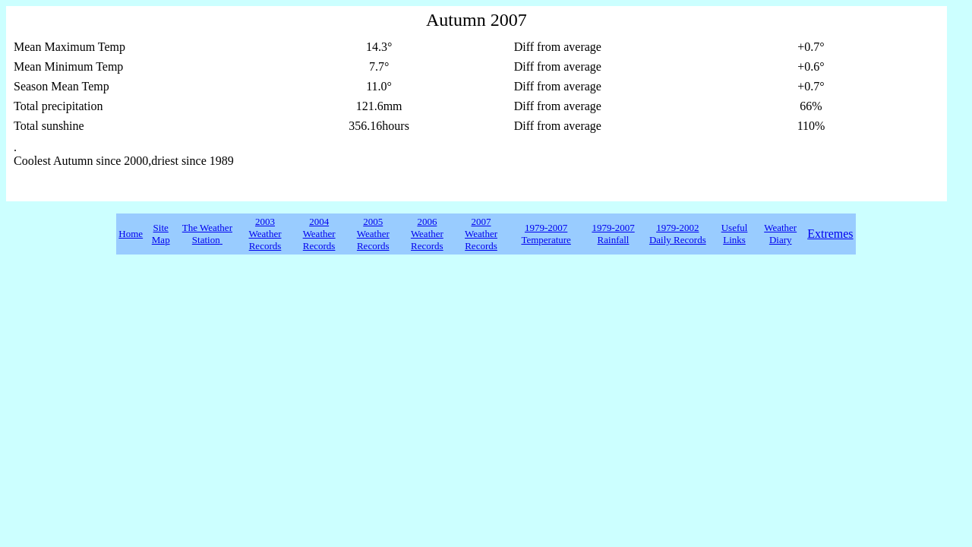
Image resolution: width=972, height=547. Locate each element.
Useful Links (734, 233)
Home (130, 233)
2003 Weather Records (265, 233)
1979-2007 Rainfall (613, 233)
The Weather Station (207, 233)
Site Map (161, 233)
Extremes (830, 233)
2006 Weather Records (427, 233)
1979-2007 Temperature (546, 233)
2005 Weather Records (373, 233)
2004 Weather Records (319, 233)
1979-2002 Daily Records (677, 233)
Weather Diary (780, 233)
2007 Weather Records (481, 233)
